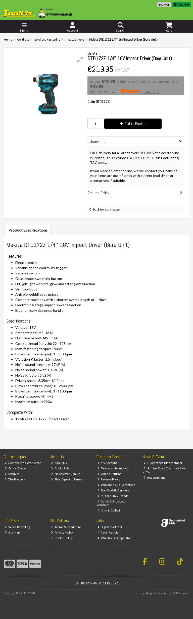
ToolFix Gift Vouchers (114, 490)
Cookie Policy (62, 538)
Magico (150, 593)
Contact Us (60, 468)
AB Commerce (180, 593)
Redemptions (154, 477)
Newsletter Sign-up (65, 474)
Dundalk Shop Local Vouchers (111, 503)
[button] (80, 60)
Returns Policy (109, 479)
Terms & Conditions (66, 527)
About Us (59, 463)
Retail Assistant (110, 532)
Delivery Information (113, 468)
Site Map (12, 532)
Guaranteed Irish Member (163, 463)
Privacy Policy (62, 532)
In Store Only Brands (113, 496)
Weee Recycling (17, 527)
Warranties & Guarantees (116, 485)
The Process (15, 479)
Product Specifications (28, 230)
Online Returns (110, 474)
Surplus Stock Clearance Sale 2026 (164, 470)
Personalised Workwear (23, 463)
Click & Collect (109, 510)
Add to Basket (133, 123)
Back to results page (106, 209)
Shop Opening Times (66, 479)
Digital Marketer (110, 527)
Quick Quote (15, 468)
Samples (12, 474)
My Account (107, 463)
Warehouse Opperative (115, 538)
